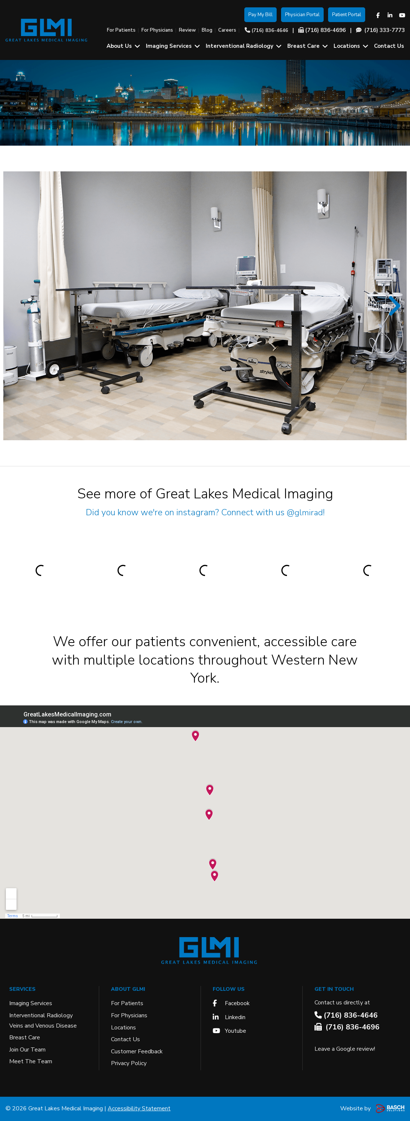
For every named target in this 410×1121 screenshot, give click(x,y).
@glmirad (305, 512)
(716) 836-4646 (270, 30)
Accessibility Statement (139, 1108)
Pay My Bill (260, 14)
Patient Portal (346, 14)
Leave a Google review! (344, 1049)
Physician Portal (302, 14)
